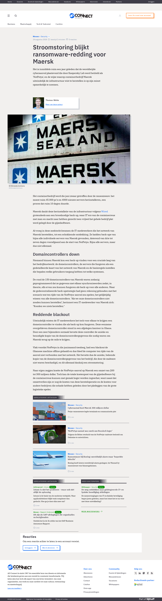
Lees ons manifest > (15, 588)
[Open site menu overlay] (9, 16)
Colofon (87, 584)
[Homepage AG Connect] (81, 16)
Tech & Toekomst (43, 24)
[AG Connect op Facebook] (147, 573)
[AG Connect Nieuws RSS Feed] (151, 573)
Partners (119, 2)
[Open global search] (16, 16)
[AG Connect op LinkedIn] (139, 573)
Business (11, 24)
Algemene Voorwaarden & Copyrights (39, 599)
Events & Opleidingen (35, 2)
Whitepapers (80, 2)
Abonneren (94, 2)
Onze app (87, 588)
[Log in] (120, 16)
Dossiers (20, 2)
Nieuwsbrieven (53, 2)
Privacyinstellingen (91, 592)
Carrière (59, 24)
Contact (87, 580)
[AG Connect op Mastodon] (143, 573)
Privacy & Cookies (62, 599)
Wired (104, 211)
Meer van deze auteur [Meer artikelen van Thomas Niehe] (54, 104)
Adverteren (107, 2)
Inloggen (151, 2)
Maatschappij (26, 24)
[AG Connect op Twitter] (135, 573)
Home (10, 2)
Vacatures (67, 2)
